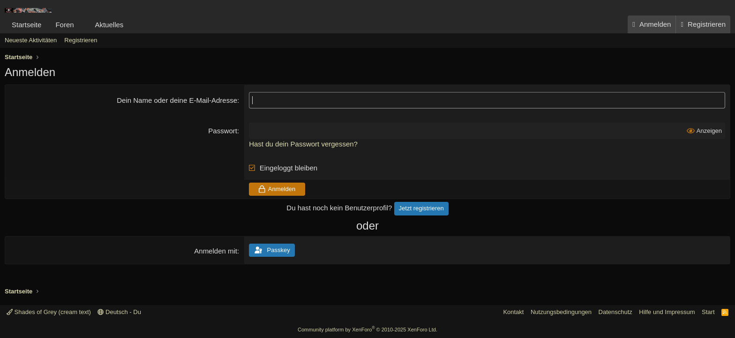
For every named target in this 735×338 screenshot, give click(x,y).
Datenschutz (615, 311)
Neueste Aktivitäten (31, 40)
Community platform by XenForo (367, 329)
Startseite (26, 25)
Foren (64, 25)
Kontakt (513, 311)
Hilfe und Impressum (667, 311)
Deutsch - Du (119, 311)
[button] (81, 24)
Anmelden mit (215, 251)
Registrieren (80, 40)
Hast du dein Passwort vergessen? (303, 144)
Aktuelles (109, 25)
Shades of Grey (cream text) (49, 311)
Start (708, 311)
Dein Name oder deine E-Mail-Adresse (177, 100)
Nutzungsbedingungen (561, 311)
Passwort (222, 131)
